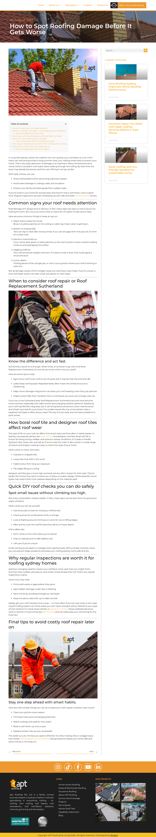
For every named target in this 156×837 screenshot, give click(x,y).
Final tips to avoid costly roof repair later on (31, 146)
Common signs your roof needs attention (30, 128)
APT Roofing (49, 612)
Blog (60, 816)
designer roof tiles (58, 609)
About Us (55, 5)
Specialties (72, 5)
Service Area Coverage (69, 799)
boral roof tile (46, 436)
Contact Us (102, 5)
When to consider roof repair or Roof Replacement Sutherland (39, 131)
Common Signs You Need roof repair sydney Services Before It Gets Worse (125, 128)
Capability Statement (68, 813)
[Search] (145, 50)
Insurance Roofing (67, 792)
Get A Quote (64, 806)
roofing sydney (82, 196)
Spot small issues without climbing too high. (35, 141)
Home (41, 5)
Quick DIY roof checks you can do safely (30, 139)
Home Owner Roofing (69, 786)
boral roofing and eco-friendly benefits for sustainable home (123, 169)
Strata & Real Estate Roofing (72, 789)
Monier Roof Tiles (66, 810)
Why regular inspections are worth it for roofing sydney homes (40, 144)
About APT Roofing (67, 796)
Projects (88, 5)
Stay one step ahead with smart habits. (32, 149)
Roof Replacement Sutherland (35, 739)
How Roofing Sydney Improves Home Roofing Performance (125, 86)
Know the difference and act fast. (30, 133)
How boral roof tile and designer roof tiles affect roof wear (37, 136)
